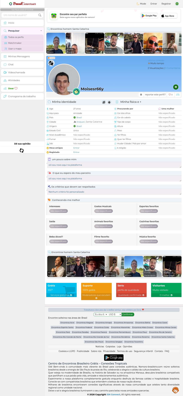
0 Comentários (172, 68)
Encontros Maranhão (120, 327)
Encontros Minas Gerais (165, 327)
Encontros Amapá (104, 322)
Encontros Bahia (142, 322)
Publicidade (83, 351)
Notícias (100, 346)
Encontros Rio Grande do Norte (67, 337)
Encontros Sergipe (114, 342)
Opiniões (127, 346)
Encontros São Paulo (94, 342)
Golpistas (110, 346)
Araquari (81, 122)
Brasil (79, 117)
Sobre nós (96, 351)
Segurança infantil (143, 351)
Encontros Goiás (101, 327)
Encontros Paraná (99, 332)
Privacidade (109, 351)
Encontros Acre (67, 322)
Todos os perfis (14, 37)
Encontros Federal (84, 327)
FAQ (167, 351)
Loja (119, 346)
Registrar (166, 3)
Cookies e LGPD (67, 351)
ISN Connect (113, 394)
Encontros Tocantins (134, 342)
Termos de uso (124, 351)
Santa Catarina (94, 121)
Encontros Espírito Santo (62, 327)
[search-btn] (39, 15)
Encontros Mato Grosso (142, 327)
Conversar (22, 3)
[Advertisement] (114, 15)
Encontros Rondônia (121, 337)
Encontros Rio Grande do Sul (96, 337)
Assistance (175, 390)
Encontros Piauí (140, 332)
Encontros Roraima (140, 337)
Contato (159, 351)
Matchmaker (13, 43)
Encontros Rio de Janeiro (160, 332)
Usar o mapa (12, 48)
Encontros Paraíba (80, 332)
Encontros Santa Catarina (163, 337)
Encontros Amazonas (123, 322)
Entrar (153, 3)
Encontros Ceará (160, 322)
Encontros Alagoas (85, 322)
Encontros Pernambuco (120, 332)
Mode (141, 3)
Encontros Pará (63, 332)
